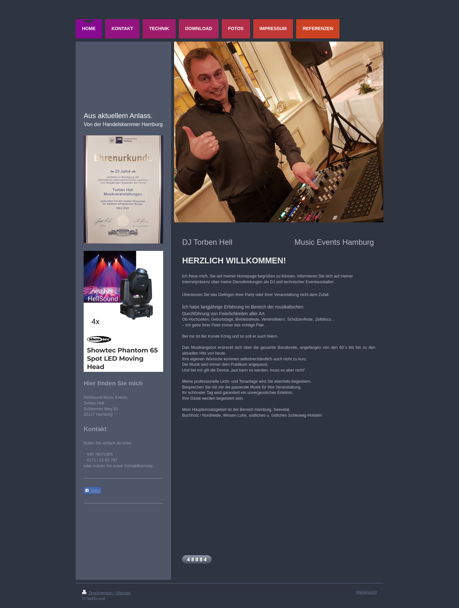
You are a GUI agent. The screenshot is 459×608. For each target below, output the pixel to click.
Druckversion (97, 593)
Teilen (92, 490)
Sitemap (123, 593)
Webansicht (366, 592)
